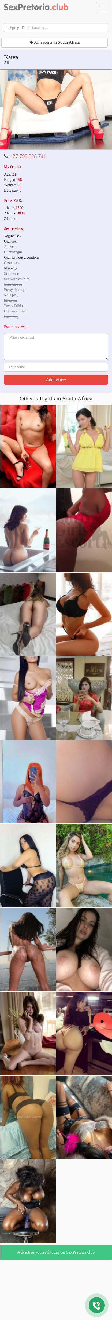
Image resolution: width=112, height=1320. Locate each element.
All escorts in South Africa (54, 42)
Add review (56, 379)
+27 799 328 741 (28, 156)
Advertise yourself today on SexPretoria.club (56, 1252)
